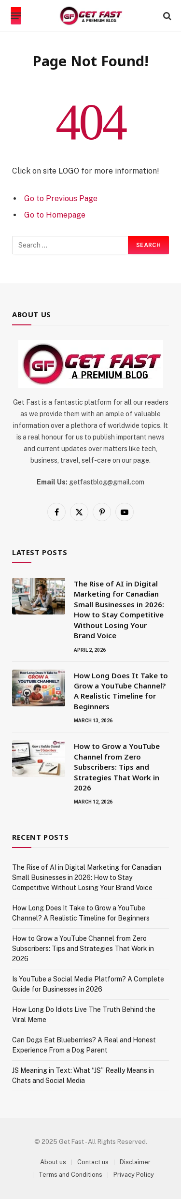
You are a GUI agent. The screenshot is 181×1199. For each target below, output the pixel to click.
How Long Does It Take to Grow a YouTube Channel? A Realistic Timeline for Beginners (121, 691)
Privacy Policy (133, 1174)
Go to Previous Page (60, 198)
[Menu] (16, 16)
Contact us (93, 1162)
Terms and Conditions (70, 1174)
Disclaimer (135, 1162)
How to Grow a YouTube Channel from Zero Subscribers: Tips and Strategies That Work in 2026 (117, 766)
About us (53, 1162)
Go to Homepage (54, 214)
